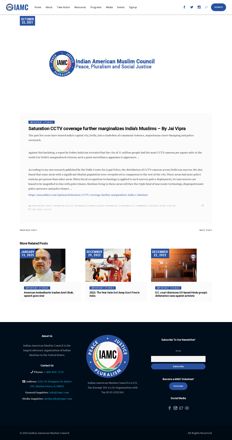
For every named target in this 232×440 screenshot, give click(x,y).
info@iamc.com (59, 392)
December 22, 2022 (160, 253)
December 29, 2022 (94, 253)
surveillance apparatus (103, 206)
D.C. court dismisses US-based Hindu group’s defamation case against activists (181, 294)
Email (178, 350)
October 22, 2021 (27, 20)
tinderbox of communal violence (139, 206)
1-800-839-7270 (53, 371)
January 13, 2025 (27, 253)
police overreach (76, 206)
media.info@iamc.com (58, 398)
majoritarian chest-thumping (46, 206)
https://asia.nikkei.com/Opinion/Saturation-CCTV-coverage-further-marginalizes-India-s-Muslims (88, 195)
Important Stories (41, 122)
